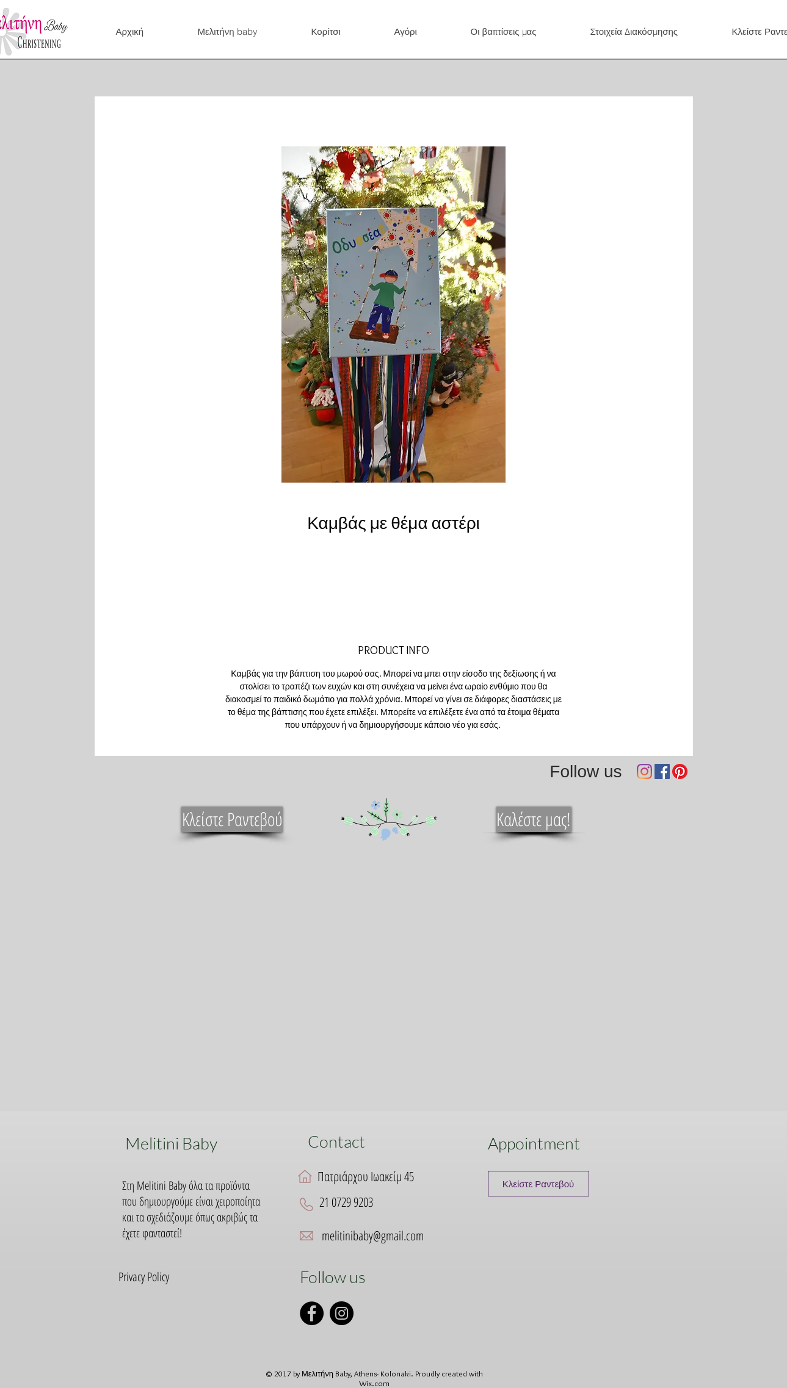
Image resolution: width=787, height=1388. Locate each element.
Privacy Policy (143, 1276)
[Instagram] (644, 771)
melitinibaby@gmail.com (373, 1235)
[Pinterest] (679, 771)
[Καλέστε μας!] (533, 819)
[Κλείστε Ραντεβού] (232, 819)
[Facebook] (662, 771)
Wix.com (374, 1383)
